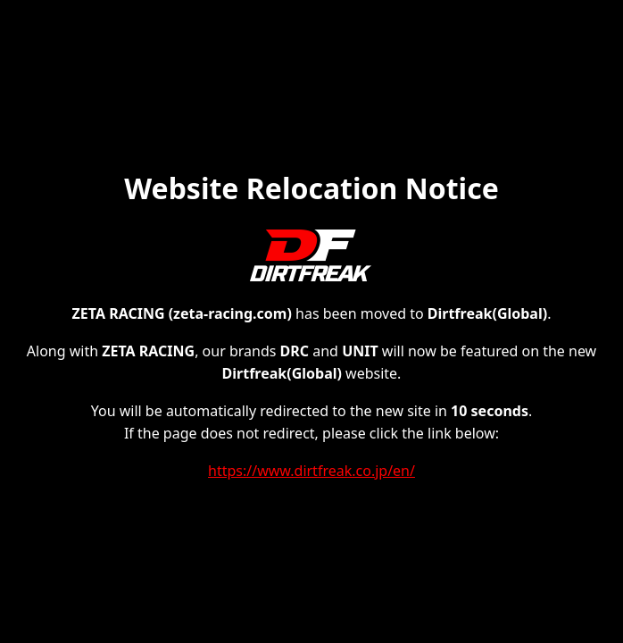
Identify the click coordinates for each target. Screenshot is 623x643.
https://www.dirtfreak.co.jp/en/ (311, 470)
